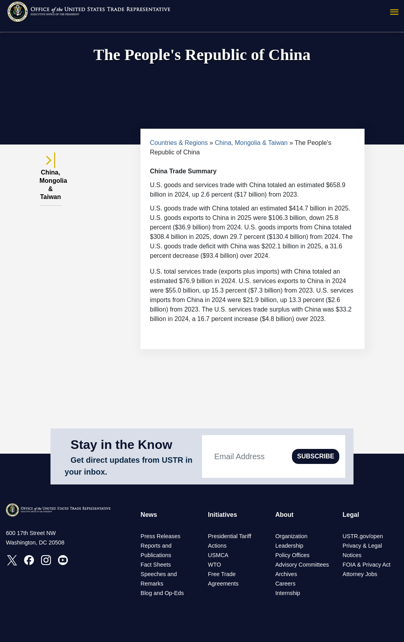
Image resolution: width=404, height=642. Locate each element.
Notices (351, 555)
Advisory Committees (302, 564)
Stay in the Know (121, 444)
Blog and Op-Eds (162, 593)
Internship (287, 593)
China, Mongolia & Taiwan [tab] (50, 180)
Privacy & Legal (362, 546)
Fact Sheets (155, 564)
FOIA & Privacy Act (366, 564)
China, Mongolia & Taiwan (251, 142)
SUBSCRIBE (315, 456)
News (148, 514)
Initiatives (222, 514)
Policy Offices (292, 555)
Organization (291, 536)
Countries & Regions (179, 142)
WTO (214, 564)
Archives (286, 574)
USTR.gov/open (362, 536)
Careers (285, 583)
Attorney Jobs (359, 574)
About (284, 514)
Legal (350, 514)
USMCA (218, 555)
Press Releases (160, 536)
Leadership (289, 546)
